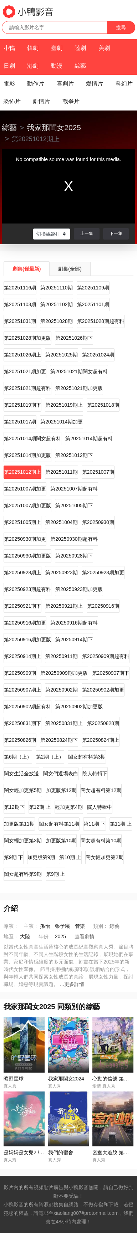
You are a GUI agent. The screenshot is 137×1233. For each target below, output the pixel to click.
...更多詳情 (72, 984)
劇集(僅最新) (26, 269)
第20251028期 (56, 321)
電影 (9, 84)
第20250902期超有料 (27, 706)
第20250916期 (103, 606)
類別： (100, 926)
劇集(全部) (69, 269)
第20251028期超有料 (100, 321)
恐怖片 (12, 101)
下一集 (116, 233)
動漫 (56, 66)
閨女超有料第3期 (87, 757)
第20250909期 (20, 673)
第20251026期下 (73, 338)
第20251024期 (98, 355)
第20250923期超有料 (27, 589)
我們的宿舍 (60, 1152)
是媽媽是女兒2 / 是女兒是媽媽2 (38, 1152)
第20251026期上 (22, 355)
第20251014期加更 (61, 422)
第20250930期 (98, 522)
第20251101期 (93, 304)
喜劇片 (65, 84)
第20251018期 (103, 405)
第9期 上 (55, 874)
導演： (11, 926)
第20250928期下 (73, 556)
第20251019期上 (63, 405)
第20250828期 (103, 723)
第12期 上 (40, 807)
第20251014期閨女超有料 (32, 438)
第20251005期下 (73, 505)
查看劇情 (85, 936)
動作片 (35, 84)
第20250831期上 (63, 723)
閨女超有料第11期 (59, 824)
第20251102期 (56, 304)
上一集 (86, 233)
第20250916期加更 (25, 623)
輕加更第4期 (69, 807)
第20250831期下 (22, 723)
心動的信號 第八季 (113, 1079)
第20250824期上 (100, 740)
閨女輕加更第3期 (23, 840)
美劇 (104, 48)
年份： (46, 936)
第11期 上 (121, 824)
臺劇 (56, 48)
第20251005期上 (22, 522)
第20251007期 (98, 472)
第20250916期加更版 (27, 639)
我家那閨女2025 (54, 127)
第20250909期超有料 (105, 656)
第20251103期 (20, 304)
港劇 (33, 66)
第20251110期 (56, 288)
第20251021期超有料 (27, 388)
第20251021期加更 (25, 371)
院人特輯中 (99, 807)
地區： (11, 936)
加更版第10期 (61, 840)
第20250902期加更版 (78, 706)
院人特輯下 (94, 773)
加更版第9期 (41, 857)
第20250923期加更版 (78, 589)
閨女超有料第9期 (23, 874)
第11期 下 (94, 824)
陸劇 (80, 48)
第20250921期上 (63, 606)
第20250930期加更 (25, 539)
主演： (31, 926)
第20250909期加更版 (63, 673)
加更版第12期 (61, 790)
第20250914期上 (22, 656)
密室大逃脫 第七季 (113, 1152)
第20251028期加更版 (27, 338)
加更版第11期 (19, 824)
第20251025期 (61, 355)
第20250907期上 (22, 690)
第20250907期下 (110, 673)
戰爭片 (71, 101)
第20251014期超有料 (88, 438)
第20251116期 (20, 288)
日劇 (9, 66)
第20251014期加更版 (27, 455)
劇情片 (41, 101)
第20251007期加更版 (27, 505)
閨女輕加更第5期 (23, 790)
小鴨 (9, 48)
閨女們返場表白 (60, 773)
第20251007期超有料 (73, 489)
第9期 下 (13, 857)
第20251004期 (61, 522)
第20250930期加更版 (27, 556)
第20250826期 (20, 740)
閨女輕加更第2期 (104, 857)
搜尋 (121, 27)
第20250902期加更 (103, 690)
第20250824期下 (58, 740)
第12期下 (14, 807)
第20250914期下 (73, 639)
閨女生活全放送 (21, 773)
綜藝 (80, 66)
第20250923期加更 (103, 572)
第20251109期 (93, 288)
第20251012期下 (73, 455)
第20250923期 (61, 572)
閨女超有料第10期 (101, 840)
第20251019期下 (22, 405)
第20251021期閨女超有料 (78, 371)
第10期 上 (70, 857)
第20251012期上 (22, 472)
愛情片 (94, 84)
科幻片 (124, 84)
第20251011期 (61, 472)
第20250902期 (61, 690)
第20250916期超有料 (73, 623)
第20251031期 (20, 321)
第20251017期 (20, 422)
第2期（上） (50, 757)
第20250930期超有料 (73, 539)
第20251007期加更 (25, 489)
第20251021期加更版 (78, 388)
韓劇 (33, 48)
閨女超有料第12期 (101, 790)
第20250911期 (61, 656)
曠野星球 (14, 1079)
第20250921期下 (22, 606)
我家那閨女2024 (66, 1079)
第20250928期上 (22, 572)
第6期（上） (18, 757)
